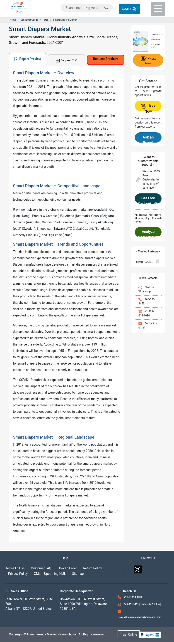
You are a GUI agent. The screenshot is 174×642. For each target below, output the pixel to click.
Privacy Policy (18, 573)
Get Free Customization (148, 200)
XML (37, 573)
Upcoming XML (55, 573)
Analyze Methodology (148, 233)
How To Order (67, 568)
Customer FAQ (41, 568)
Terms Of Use (15, 568)
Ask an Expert (148, 139)
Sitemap (78, 573)
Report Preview (27, 59)
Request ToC (66, 60)
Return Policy (92, 568)
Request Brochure (105, 59)
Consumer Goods (29, 20)
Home (13, 20)
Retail (45, 20)
